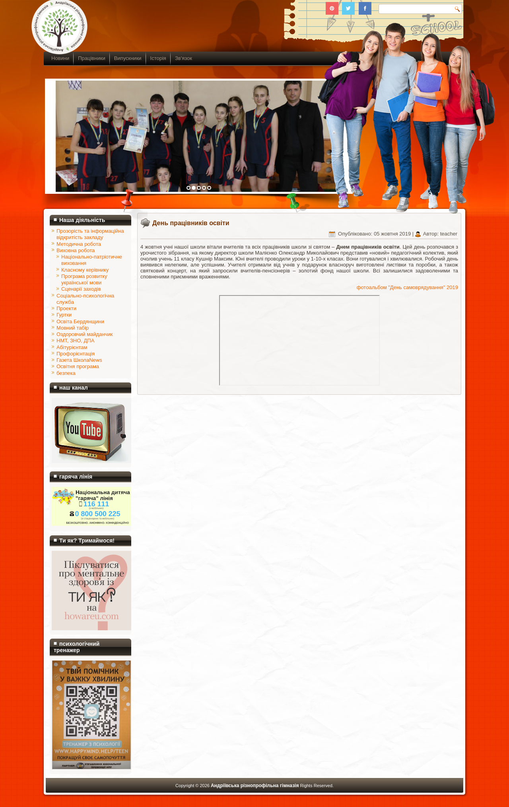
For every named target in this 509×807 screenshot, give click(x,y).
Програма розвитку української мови (84, 279)
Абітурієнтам (71, 347)
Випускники (128, 58)
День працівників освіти (190, 223)
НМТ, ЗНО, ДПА (75, 341)
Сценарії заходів (81, 289)
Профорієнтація (75, 354)
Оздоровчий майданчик (84, 334)
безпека (66, 373)
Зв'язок (183, 58)
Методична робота (78, 244)
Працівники (91, 58)
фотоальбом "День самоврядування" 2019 (407, 287)
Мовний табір (72, 328)
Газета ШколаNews (79, 360)
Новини (60, 58)
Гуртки (64, 315)
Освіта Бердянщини (80, 321)
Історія (158, 58)
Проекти (66, 308)
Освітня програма (77, 366)
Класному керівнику (85, 270)
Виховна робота (75, 250)
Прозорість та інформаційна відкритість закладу (90, 234)
